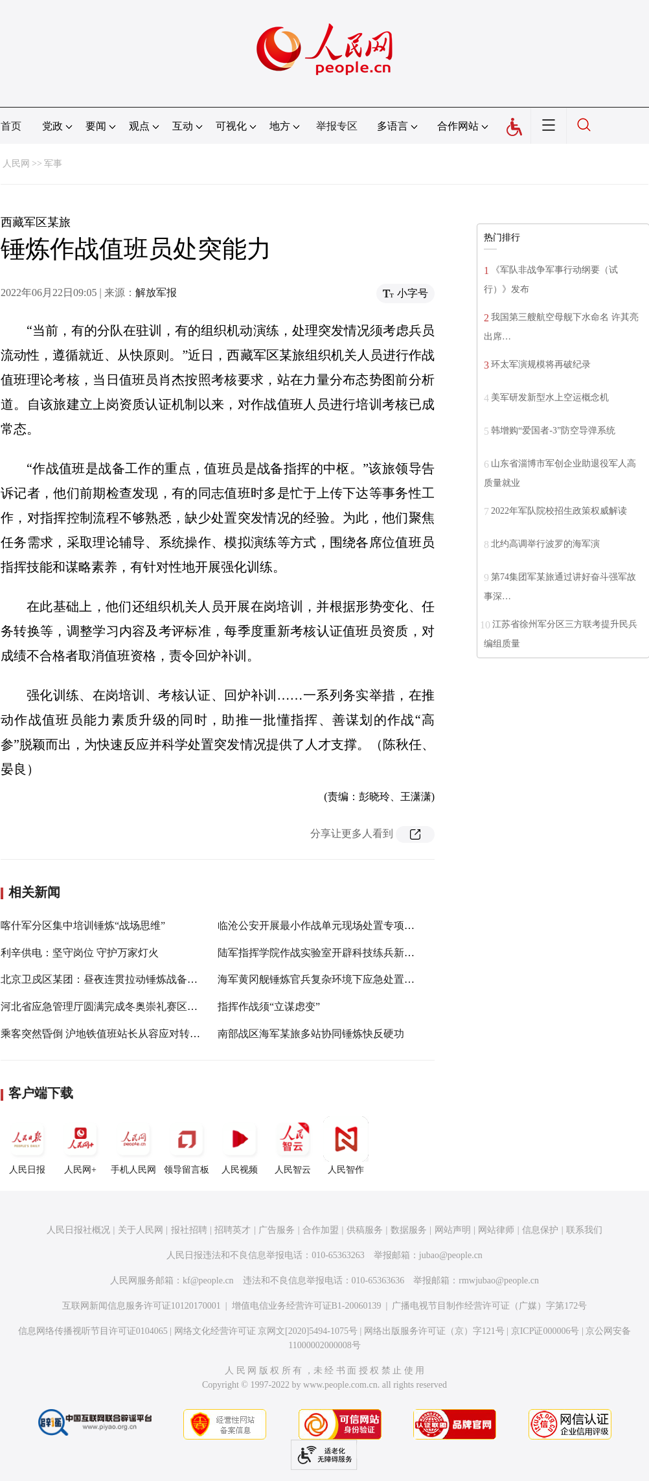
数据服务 (409, 1230)
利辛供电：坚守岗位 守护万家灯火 (80, 952)
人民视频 (239, 1145)
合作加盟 (320, 1230)
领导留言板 (186, 1145)
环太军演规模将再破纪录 (541, 364)
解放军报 (156, 292)
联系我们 (584, 1230)
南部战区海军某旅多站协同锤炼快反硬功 (311, 1033)
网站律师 (496, 1230)
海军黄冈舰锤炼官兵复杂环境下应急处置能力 (321, 979)
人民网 (16, 163)
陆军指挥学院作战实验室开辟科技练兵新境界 (321, 952)
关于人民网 (140, 1230)
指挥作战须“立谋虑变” (269, 1006)
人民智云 (292, 1145)
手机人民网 (133, 1145)
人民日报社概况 (78, 1230)
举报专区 (337, 126)
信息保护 (540, 1230)
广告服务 (276, 1230)
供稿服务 (365, 1230)
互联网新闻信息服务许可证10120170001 (141, 1306)
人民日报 (27, 1145)
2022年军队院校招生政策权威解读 (559, 511)
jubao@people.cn (451, 1255)
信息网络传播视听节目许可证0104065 (93, 1331)
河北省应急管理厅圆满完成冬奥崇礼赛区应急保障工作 (125, 1006)
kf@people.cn (208, 1280)
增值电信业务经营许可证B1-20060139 (306, 1306)
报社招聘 (189, 1230)
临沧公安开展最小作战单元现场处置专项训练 (321, 925)
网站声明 (453, 1230)
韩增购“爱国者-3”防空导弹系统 (553, 430)
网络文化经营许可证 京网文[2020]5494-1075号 (266, 1331)
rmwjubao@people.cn (499, 1280)
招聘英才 (232, 1230)
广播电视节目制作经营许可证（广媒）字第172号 (489, 1306)
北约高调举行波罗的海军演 (545, 544)
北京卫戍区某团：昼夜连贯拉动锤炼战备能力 (104, 979)
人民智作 (346, 1145)
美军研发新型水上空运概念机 (550, 397)
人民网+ (80, 1145)
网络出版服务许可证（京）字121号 (434, 1331)
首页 (11, 126)
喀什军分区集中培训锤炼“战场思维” (83, 925)
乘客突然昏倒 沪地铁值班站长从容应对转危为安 (111, 1033)
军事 (53, 163)
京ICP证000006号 (545, 1331)
